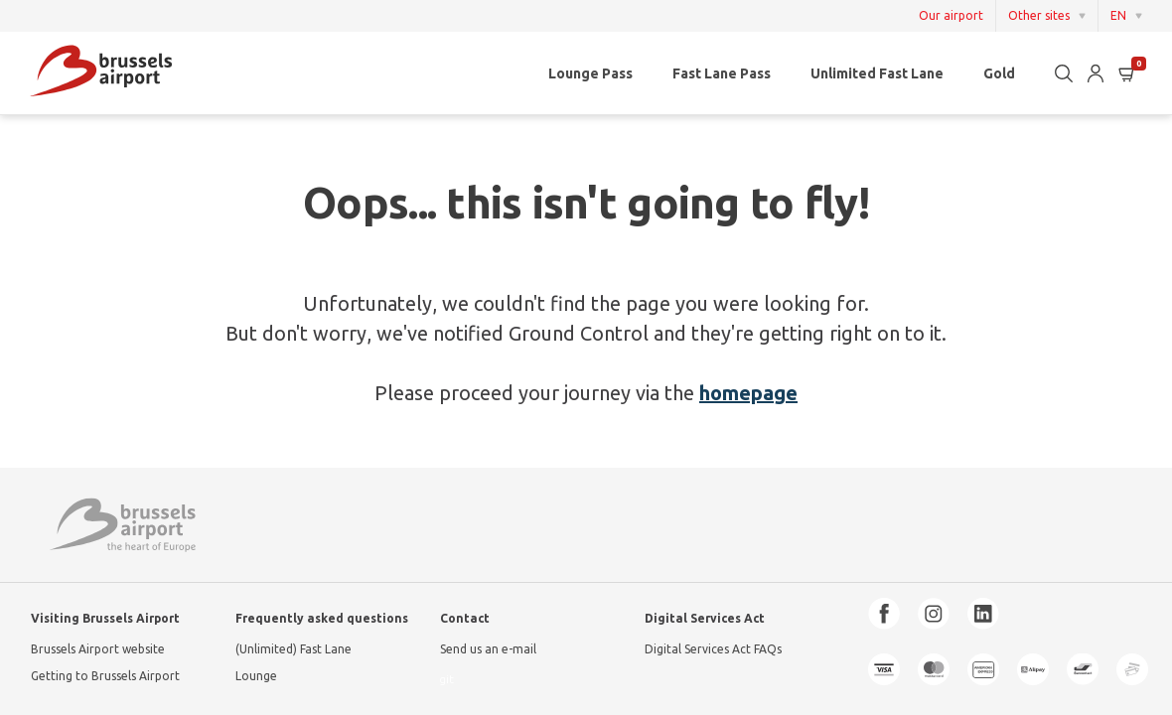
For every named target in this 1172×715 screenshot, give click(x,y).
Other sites (1039, 15)
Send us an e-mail (488, 649)
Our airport (951, 16)
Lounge (256, 675)
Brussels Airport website (98, 649)
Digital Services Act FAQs (713, 649)
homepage (748, 392)
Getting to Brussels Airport (105, 675)
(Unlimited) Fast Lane (293, 649)
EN (1118, 15)
